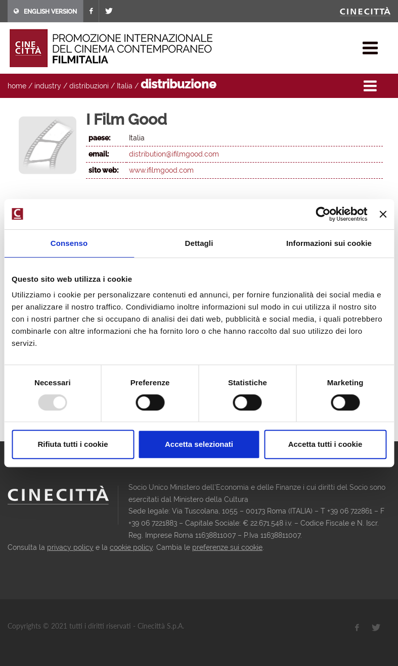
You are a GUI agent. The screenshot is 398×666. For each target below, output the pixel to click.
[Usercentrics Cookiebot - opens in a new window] (323, 214)
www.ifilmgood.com (161, 170)
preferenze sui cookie (227, 547)
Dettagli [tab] (199, 243)
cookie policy (131, 547)
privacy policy (70, 547)
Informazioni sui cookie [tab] (329, 243)
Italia (124, 86)
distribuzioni (89, 86)
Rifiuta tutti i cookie (72, 444)
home (17, 86)
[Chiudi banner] (382, 214)
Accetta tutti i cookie (325, 444)
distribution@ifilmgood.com (174, 154)
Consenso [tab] (69, 243)
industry (47, 86)
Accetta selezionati (199, 444)
